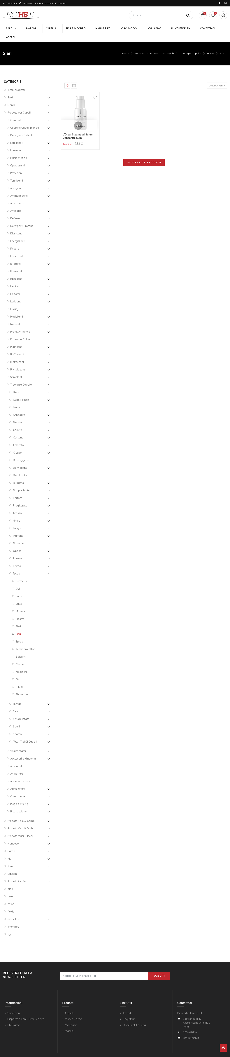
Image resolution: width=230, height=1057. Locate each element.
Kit (9, 850)
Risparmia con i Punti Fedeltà (25, 1010)
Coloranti (15, 112)
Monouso (13, 835)
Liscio (16, 399)
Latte (19, 588)
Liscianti (15, 285)
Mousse (20, 603)
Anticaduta (17, 758)
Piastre (20, 610)
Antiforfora (17, 765)
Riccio (210, 45)
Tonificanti (16, 172)
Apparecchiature (20, 773)
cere (10, 888)
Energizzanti (17, 232)
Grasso (17, 504)
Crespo (17, 444)
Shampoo (22, 686)
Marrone (18, 527)
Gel (18, 580)
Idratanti (15, 255)
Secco (16, 703)
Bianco (17, 384)
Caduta (17, 421)
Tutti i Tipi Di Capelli (25, 733)
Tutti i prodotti (16, 81)
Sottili (16, 718)
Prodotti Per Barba (19, 873)
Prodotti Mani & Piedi (20, 827)
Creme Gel (22, 572)
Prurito (17, 557)
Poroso (17, 550)
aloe (10, 880)
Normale (18, 535)
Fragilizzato (20, 497)
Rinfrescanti (17, 353)
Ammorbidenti (19, 187)
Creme (20, 656)
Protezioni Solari (20, 331)
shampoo (13, 918)
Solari (11, 858)
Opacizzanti (17, 157)
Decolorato (20, 467)
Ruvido (17, 695)
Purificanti (16, 338)
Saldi (10, 89)
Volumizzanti (18, 742)
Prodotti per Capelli (162, 45)
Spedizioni (13, 1004)
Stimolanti (16, 368)
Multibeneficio (18, 149)
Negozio (139, 45)
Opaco (17, 542)
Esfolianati (16, 134)
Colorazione (17, 788)
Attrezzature (17, 780)
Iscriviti (159, 967)
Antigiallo (16, 202)
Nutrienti (15, 316)
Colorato (18, 436)
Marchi (11, 96)
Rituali (19, 678)
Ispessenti (16, 270)
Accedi (127, 1004)
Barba (11, 842)
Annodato (19, 406)
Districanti (16, 225)
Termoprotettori (25, 640)
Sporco (17, 725)
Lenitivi (14, 278)
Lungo (17, 520)
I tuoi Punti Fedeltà (134, 1016)
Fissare (14, 240)
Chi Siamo (13, 1016)
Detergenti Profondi (22, 217)
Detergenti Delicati (21, 127)
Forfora (17, 489)
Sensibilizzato (21, 710)
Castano (18, 429)
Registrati (129, 1010)
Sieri (222, 45)
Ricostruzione (18, 803)
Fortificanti (16, 248)
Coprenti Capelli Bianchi (24, 119)
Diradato (18, 474)
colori (11, 895)
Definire (15, 210)
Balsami (21, 648)
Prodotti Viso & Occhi (20, 820)
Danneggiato (21, 452)
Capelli (69, 1004)
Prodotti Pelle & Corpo (21, 812)
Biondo (17, 414)
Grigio (16, 512)
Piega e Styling (19, 795)
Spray (19, 633)
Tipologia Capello (190, 45)
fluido (11, 903)
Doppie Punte (21, 482)
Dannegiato (20, 459)
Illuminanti (16, 263)
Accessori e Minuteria (23, 750)
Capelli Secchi (21, 391)
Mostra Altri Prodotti (144, 154)
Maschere (21, 663)
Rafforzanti (17, 346)
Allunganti (16, 180)
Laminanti (16, 142)
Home (125, 45)
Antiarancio (17, 195)
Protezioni (16, 164)
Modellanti (16, 308)
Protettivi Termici (20, 323)
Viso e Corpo (73, 1010)
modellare (14, 911)
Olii (18, 671)
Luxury (14, 300)
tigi (9, 926)
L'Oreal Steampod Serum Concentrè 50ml (78, 128)
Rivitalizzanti (17, 361)
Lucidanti (15, 293)
